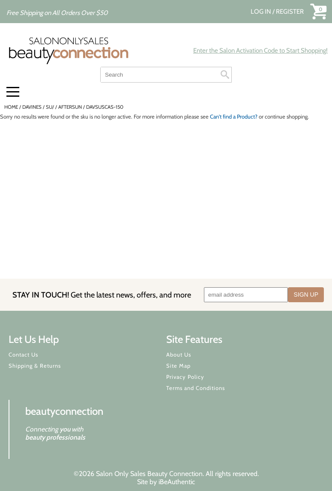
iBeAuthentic (177, 482)
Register (290, 11)
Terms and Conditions (195, 387)
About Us (178, 354)
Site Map (178, 365)
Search (225, 74)
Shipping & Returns (35, 365)
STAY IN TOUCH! (101, 295)
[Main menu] (13, 92)
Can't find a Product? (233, 116)
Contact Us (23, 354)
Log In (261, 11)
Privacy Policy (185, 376)
